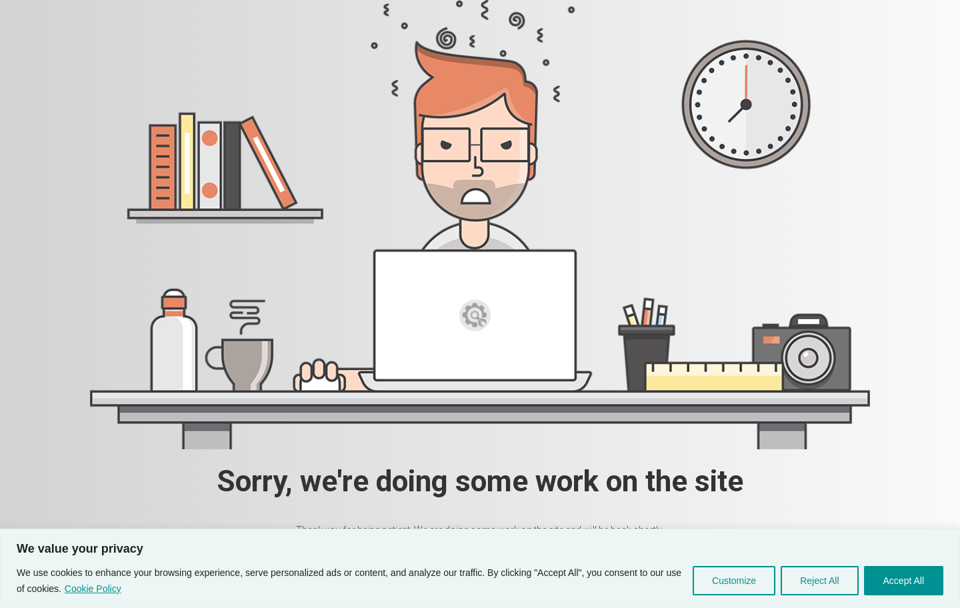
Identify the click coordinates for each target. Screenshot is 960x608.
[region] (480, 568)
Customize (734, 580)
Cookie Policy (93, 588)
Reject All (819, 580)
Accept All (903, 580)
